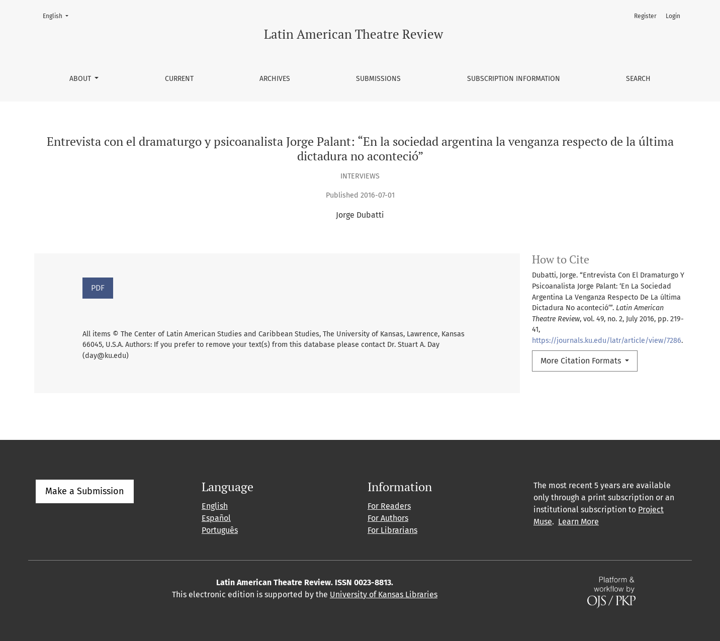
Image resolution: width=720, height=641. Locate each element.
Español (216, 518)
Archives (274, 78)
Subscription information (513, 78)
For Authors (388, 518)
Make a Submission (84, 491)
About (81, 78)
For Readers (389, 506)
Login (673, 16)
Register (645, 16)
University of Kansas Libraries (383, 594)
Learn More (578, 521)
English (58, 15)
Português (220, 530)
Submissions (378, 78)
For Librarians (392, 530)
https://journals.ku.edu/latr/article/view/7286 (606, 340)
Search (638, 78)
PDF (98, 288)
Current (179, 78)
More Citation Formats (582, 360)
